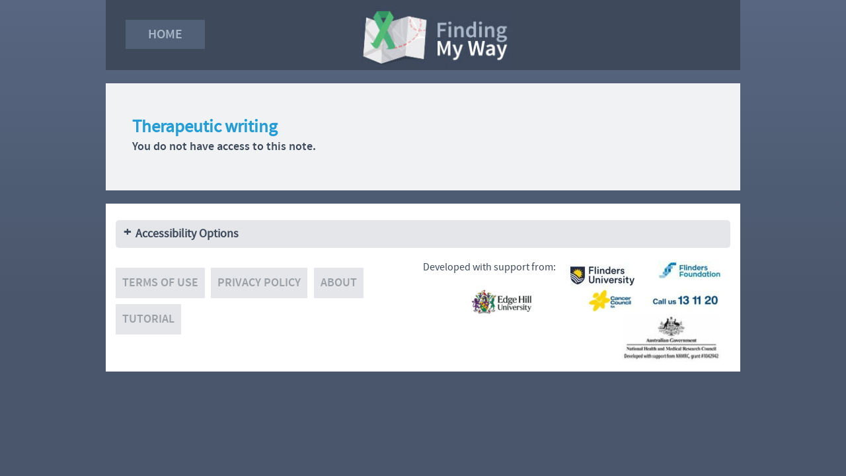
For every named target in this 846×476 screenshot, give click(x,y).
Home (165, 34)
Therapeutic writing (205, 126)
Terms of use (160, 283)
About (339, 283)
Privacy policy (259, 283)
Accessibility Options (187, 234)
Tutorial (148, 319)
